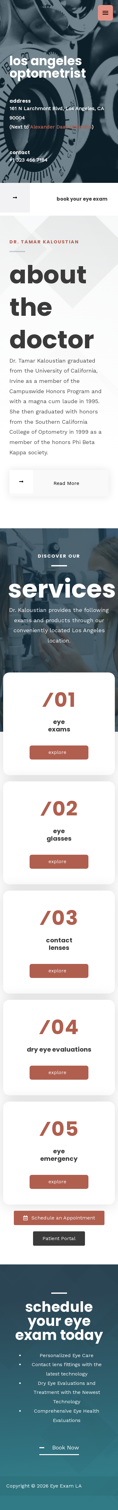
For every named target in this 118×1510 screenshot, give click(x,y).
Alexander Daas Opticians (61, 127)
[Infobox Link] (59, 199)
